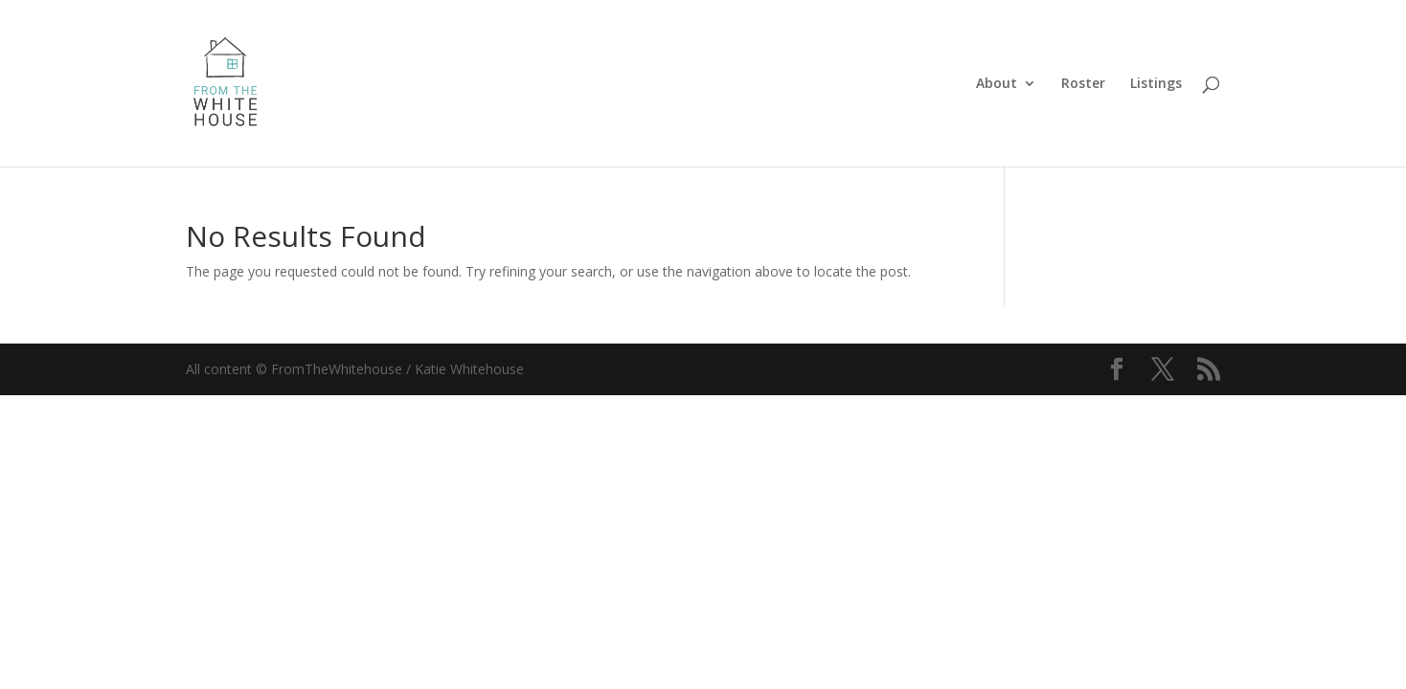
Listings (1156, 84)
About (996, 84)
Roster (1083, 84)
